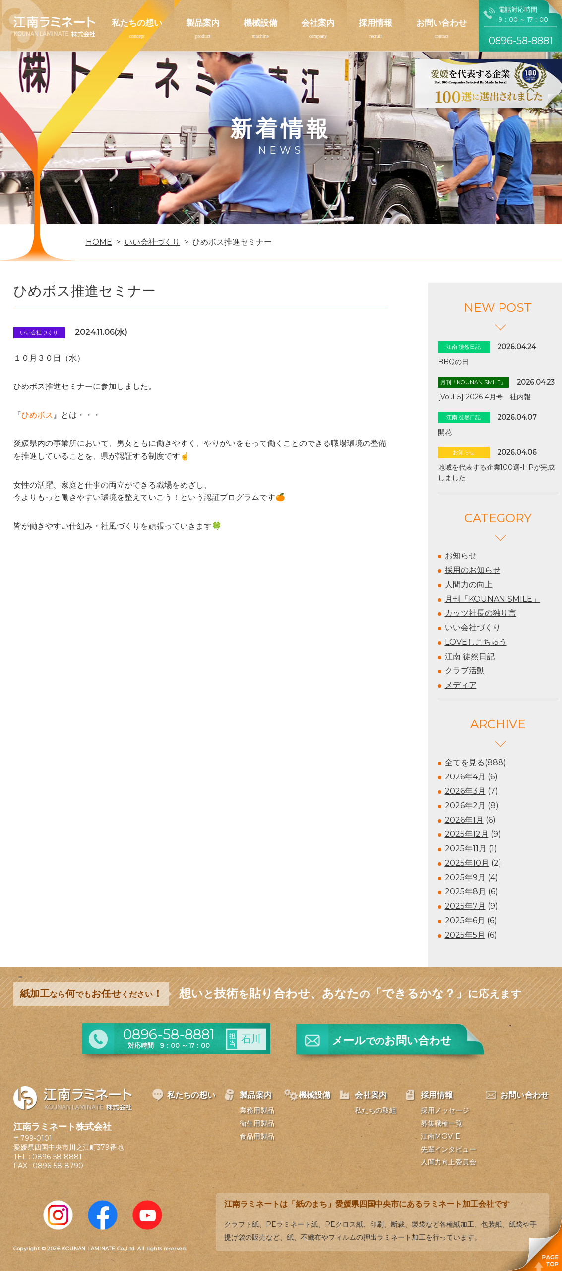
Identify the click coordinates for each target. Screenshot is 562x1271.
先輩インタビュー (448, 1149)
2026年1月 (464, 820)
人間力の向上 (469, 584)
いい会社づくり (472, 627)
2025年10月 (467, 863)
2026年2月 (465, 805)
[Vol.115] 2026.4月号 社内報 (484, 396)
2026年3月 (465, 791)
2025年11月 (466, 848)
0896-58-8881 (57, 1156)
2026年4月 (465, 776)
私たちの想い (137, 23)
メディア (461, 685)
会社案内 (318, 23)
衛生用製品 (257, 1123)
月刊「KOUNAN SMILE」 (492, 599)
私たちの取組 (375, 1110)
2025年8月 (465, 891)
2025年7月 (465, 906)
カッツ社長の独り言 (480, 613)
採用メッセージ (445, 1110)
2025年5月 (465, 934)
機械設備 (260, 23)
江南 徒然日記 (470, 656)
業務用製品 (257, 1110)
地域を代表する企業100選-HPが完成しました (496, 472)
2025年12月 (467, 834)
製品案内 (203, 23)
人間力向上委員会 (448, 1162)
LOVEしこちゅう (476, 642)
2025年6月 (465, 920)
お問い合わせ (441, 23)
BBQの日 (453, 361)
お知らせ (461, 555)
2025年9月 (465, 877)
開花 (445, 432)
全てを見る (465, 762)
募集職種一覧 (441, 1123)
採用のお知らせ (472, 570)
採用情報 (375, 23)
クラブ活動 (465, 670)
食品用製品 (257, 1136)
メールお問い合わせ (392, 1040)
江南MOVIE (440, 1136)
